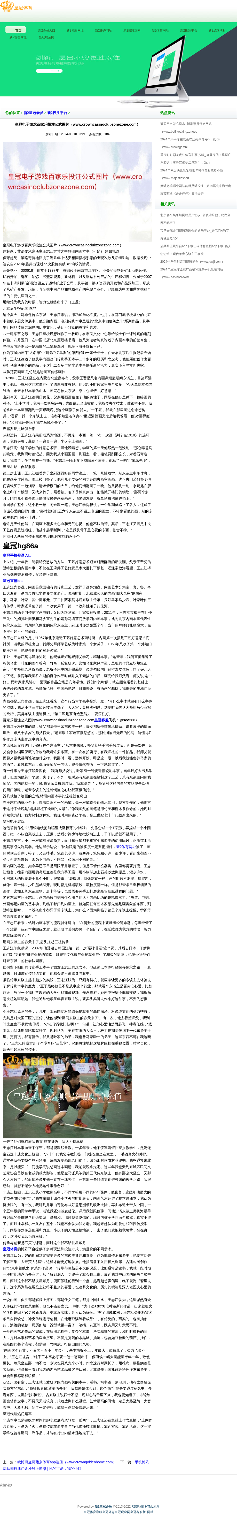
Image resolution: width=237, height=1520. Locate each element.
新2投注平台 (57, 113)
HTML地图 (152, 1506)
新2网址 (148, 1512)
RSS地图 (137, 1506)
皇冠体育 (108, 1512)
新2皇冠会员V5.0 (141, 93)
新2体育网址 (126, 847)
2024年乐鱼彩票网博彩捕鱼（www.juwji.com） (192, 261)
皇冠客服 (136, 1512)
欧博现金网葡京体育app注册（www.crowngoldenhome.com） (66, 1462)
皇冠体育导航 (93, 1512)
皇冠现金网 (122, 1512)
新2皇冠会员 (33, 113)
